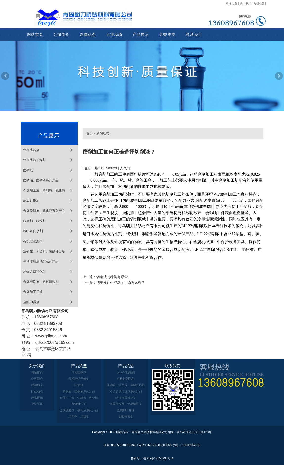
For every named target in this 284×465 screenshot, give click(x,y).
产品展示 (141, 34)
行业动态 (114, 34)
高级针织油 (31, 200)
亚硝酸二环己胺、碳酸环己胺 (44, 251)
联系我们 (260, 3)
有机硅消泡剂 (33, 241)
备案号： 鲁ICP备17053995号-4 (152, 458)
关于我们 (246, 3)
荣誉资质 (167, 34)
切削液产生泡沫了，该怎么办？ (120, 282)
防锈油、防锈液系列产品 (41, 180)
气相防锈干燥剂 (34, 160)
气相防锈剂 (31, 150)
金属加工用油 (33, 292)
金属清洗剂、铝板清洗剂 (41, 282)
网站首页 (35, 34)
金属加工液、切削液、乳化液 (44, 190)
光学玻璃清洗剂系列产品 (41, 261)
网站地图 (231, 3)
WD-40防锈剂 (33, 231)
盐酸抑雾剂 (31, 302)
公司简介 (61, 34)
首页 (89, 133)
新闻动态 (88, 34)
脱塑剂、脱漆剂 (34, 221)
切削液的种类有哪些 (112, 277)
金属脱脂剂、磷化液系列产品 (44, 211)
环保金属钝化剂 (34, 271)
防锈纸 (28, 170)
